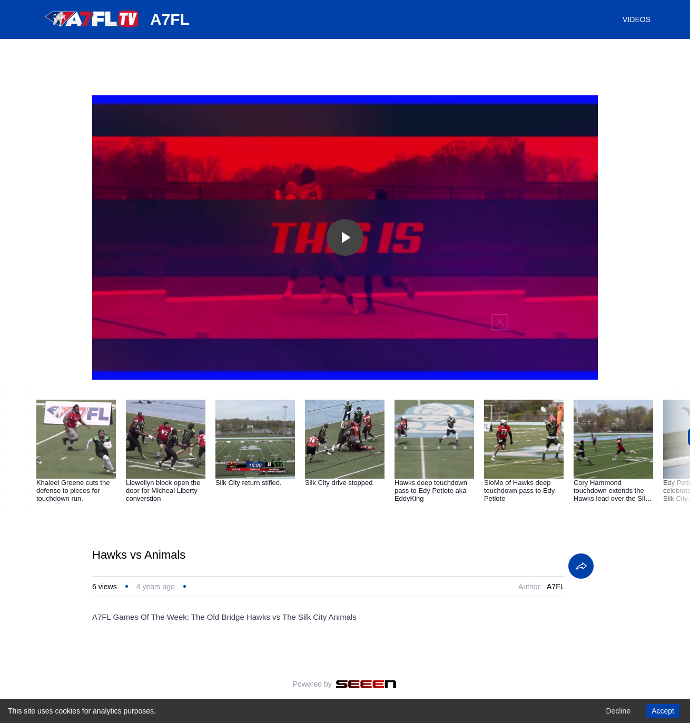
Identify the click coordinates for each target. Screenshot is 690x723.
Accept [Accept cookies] (663, 711)
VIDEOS (636, 19)
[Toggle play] (345, 237)
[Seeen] (366, 684)
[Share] (581, 566)
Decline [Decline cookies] (618, 711)
